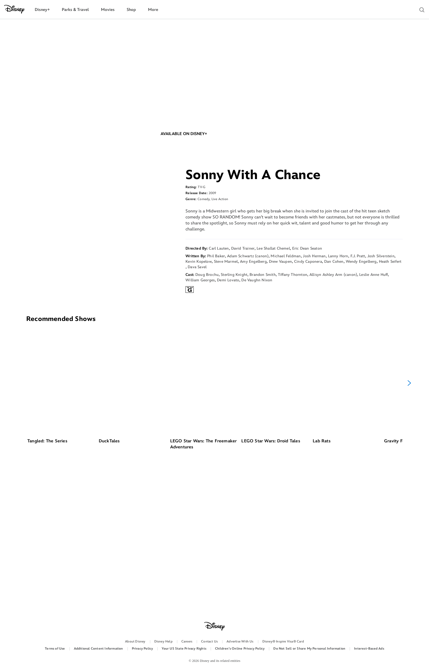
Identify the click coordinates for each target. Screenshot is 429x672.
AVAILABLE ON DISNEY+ (184, 179)
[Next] (409, 521)
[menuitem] (42, 9)
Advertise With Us (240, 641)
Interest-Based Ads (369, 649)
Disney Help (163, 641)
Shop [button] (131, 9)
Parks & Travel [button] (75, 9)
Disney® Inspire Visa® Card (283, 641)
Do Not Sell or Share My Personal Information (309, 649)
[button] (422, 10)
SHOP (245, 179)
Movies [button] (108, 9)
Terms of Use (55, 649)
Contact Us (209, 641)
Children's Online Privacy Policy (240, 649)
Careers (186, 641)
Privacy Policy (142, 649)
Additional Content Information (98, 649)
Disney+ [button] (42, 9)
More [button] (153, 9)
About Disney (135, 641)
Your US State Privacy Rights (184, 649)
